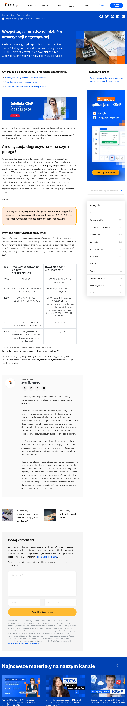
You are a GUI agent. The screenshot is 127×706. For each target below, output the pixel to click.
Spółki (92, 293)
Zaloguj (102, 5)
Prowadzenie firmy (97, 278)
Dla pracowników (97, 220)
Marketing (94, 256)
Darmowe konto (116, 5)
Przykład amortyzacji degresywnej (21, 82)
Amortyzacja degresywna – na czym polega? (25, 77)
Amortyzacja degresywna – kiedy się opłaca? (26, 86)
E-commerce (95, 235)
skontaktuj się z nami (47, 556)
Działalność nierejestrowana (101, 227)
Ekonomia (94, 242)
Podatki (93, 264)
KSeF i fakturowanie (98, 249)
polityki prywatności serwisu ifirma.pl (24, 643)
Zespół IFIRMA (9, 18)
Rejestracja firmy (97, 285)
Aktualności (94, 213)
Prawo (92, 271)
